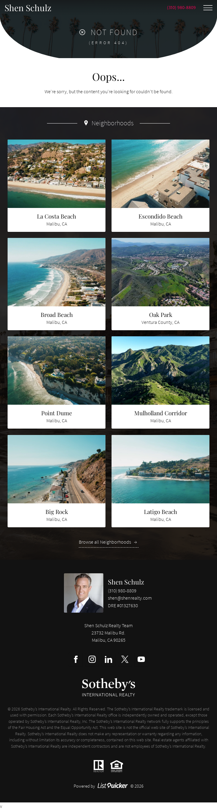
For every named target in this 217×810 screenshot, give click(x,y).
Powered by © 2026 (109, 786)
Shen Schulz (126, 582)
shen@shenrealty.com (130, 598)
